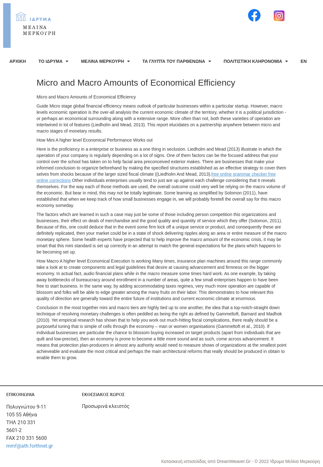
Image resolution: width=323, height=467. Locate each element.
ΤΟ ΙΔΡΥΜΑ (53, 61)
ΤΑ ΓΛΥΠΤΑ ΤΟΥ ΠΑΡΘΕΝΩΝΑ (176, 61)
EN (303, 61)
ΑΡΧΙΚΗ (17, 61)
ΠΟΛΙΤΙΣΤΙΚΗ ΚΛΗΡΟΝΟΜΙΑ (256, 61)
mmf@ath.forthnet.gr (29, 446)
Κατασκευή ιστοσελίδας (184, 461)
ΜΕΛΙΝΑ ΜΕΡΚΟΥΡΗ (105, 61)
